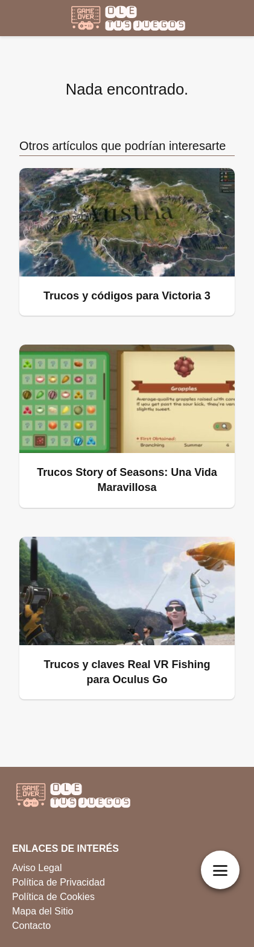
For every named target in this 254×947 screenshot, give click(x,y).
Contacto (31, 925)
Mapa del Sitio (42, 911)
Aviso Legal (37, 868)
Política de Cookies (53, 897)
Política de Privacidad (58, 882)
